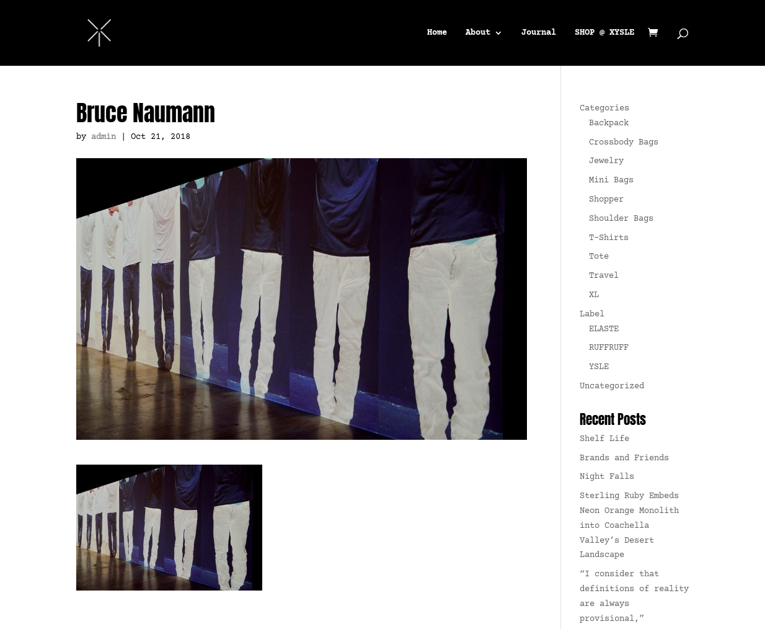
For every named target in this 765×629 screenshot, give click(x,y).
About (478, 33)
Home (437, 33)
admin (103, 137)
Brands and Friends (624, 458)
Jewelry (606, 161)
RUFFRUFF (609, 348)
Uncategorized (612, 386)
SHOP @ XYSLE (604, 33)
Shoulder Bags (621, 219)
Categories (604, 109)
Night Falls (607, 477)
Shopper (606, 200)
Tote (599, 257)
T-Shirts (609, 238)
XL (594, 295)
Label (592, 314)
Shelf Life (604, 439)
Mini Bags (611, 180)
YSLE (599, 367)
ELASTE (604, 329)
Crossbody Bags (623, 143)
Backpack (609, 123)
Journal (538, 33)
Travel (604, 276)
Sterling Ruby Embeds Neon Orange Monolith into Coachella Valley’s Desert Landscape (629, 525)
